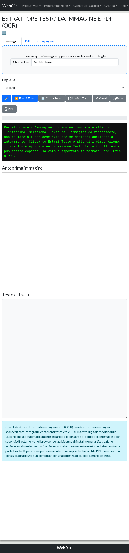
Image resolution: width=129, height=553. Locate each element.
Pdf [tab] (27, 41)
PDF (9, 109)
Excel (118, 98)
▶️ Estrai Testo (24, 98)
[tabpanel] (64, 232)
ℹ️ (4, 33)
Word (101, 98)
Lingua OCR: (10, 80)
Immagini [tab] (11, 41)
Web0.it (9, 5)
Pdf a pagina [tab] (45, 41)
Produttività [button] (30, 5)
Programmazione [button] (56, 5)
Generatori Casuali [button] (86, 5)
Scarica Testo (79, 98)
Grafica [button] (109, 5)
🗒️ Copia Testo (51, 98)
